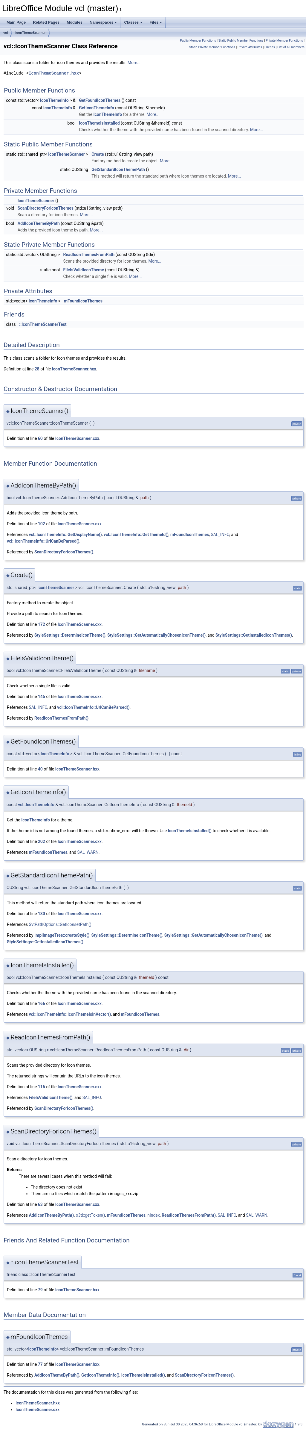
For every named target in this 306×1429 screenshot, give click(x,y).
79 (40, 1289)
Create (97, 154)
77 (40, 1364)
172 (41, 624)
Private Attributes (250, 47)
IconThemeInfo (54, 100)
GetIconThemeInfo (96, 107)
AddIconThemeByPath (39, 223)
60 (40, 438)
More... (134, 62)
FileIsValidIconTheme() (50, 1097)
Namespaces (103, 22)
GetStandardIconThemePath (118, 169)
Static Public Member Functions (241, 41)
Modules (74, 22)
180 (41, 913)
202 (41, 841)
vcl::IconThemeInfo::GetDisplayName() (65, 534)
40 (40, 769)
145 (41, 696)
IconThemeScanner (30, 32)
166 (41, 1003)
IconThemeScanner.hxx (54, 73)
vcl (5, 32)
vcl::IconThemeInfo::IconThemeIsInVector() (70, 1014)
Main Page (16, 22)
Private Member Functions (284, 41)
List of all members (291, 47)
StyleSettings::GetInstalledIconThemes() (253, 635)
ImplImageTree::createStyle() (61, 935)
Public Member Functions (198, 41)
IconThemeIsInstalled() (190, 830)
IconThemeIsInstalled (99, 123)
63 (40, 1204)
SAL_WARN (88, 852)
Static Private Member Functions (212, 47)
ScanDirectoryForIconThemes (46, 208)
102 (41, 523)
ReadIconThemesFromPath (88, 254)
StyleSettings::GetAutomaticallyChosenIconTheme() (156, 635)
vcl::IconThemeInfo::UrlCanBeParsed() (43, 541)
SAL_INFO (220, 534)
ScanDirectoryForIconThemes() (63, 552)
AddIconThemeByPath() (51, 1215)
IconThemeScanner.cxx (77, 438)
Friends (269, 47)
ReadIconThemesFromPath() (61, 718)
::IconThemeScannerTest (42, 324)
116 (41, 1086)
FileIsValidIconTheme (83, 269)
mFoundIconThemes (83, 301)
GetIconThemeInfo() (100, 1375)
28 (37, 369)
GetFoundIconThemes (99, 100)
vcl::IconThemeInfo (36, 804)
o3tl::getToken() (90, 1215)
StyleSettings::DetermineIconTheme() (69, 635)
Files (156, 22)
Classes (133, 22)
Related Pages (46, 22)
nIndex (153, 1215)
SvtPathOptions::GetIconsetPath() (60, 924)
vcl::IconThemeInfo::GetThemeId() (136, 534)
